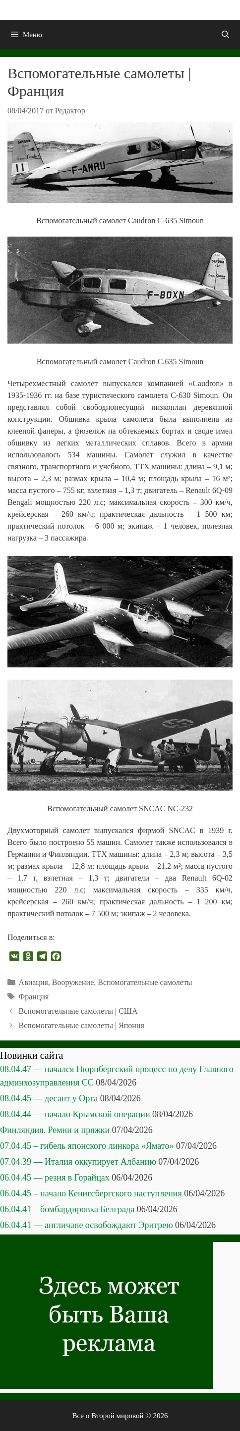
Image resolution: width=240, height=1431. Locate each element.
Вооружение (73, 982)
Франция (34, 996)
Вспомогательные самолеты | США (78, 1011)
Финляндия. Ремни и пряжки (55, 1130)
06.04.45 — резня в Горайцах (55, 1178)
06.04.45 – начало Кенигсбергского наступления (91, 1193)
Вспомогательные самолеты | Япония (81, 1025)
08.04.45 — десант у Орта (49, 1098)
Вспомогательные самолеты (145, 982)
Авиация (33, 982)
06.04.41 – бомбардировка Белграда (67, 1209)
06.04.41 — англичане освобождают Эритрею (86, 1225)
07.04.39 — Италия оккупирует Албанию (78, 1162)
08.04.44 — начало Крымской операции (75, 1114)
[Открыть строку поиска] (225, 34)
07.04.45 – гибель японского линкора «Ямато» (87, 1146)
